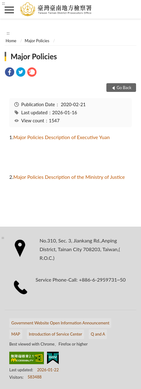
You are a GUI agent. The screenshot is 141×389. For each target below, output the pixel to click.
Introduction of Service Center (55, 334)
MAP (15, 334)
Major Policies (37, 40)
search (131, 9)
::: (3, 3)
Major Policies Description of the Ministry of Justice (69, 177)
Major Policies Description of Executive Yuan (61, 137)
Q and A (98, 334)
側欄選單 (9, 10)
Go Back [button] (124, 87)
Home (11, 40)
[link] (9, 72)
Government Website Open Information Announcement (60, 322)
